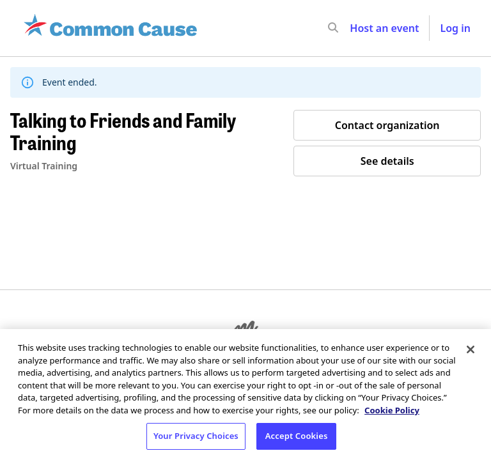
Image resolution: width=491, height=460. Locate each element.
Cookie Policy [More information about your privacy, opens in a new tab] (391, 410)
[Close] (470, 349)
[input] (356, 28)
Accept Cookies (296, 435)
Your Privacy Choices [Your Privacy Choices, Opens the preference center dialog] (195, 435)
